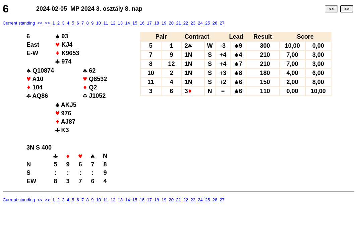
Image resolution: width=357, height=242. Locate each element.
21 (178, 23)
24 (200, 23)
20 (171, 23)
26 (215, 23)
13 (120, 23)
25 (207, 23)
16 (142, 23)
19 (164, 23)
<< (331, 8)
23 (193, 23)
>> (347, 8)
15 (134, 23)
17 (149, 23)
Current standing (19, 23)
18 (156, 23)
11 (105, 23)
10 (98, 23)
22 (185, 23)
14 (127, 23)
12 (113, 23)
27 (222, 23)
